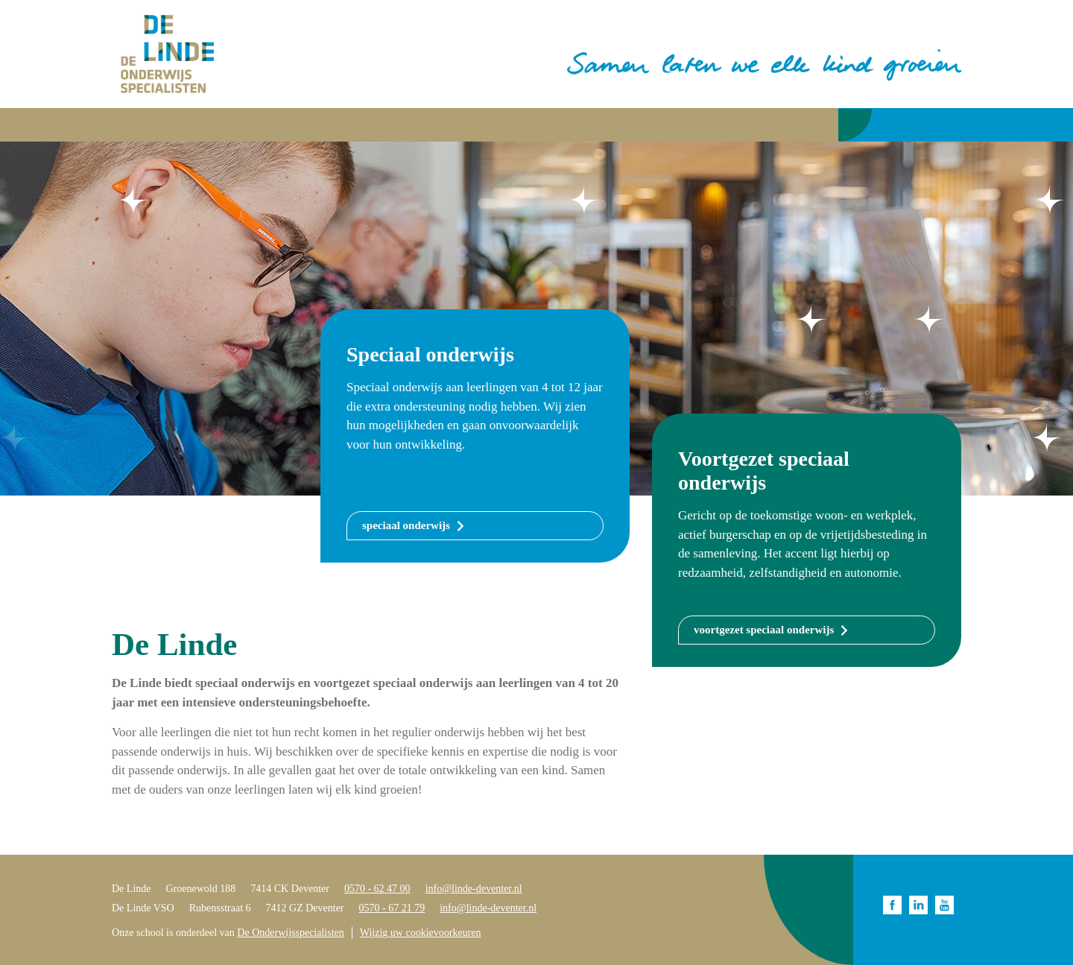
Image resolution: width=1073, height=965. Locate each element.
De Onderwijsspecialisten (290, 932)
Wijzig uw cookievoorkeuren (420, 932)
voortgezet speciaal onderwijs (764, 630)
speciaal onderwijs (406, 525)
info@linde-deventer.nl (473, 888)
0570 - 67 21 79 (392, 908)
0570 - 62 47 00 (377, 888)
